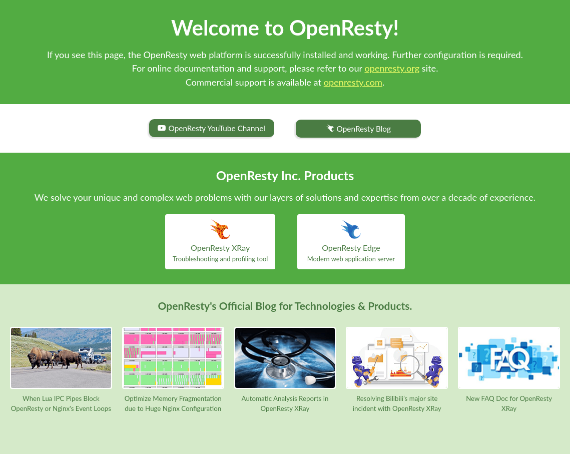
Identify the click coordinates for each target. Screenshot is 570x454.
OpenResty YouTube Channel (211, 128)
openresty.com (353, 82)
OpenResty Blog (358, 129)
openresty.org (391, 68)
